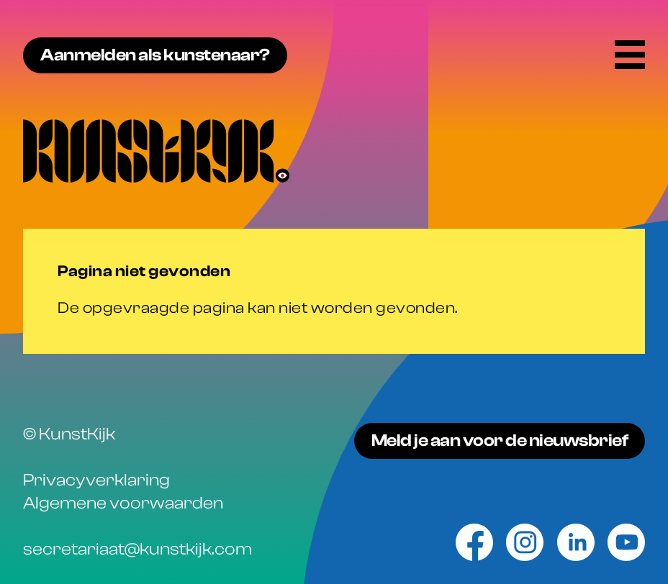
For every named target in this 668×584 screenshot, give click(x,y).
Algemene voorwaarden (123, 503)
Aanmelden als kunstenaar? (155, 55)
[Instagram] (524, 542)
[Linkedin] (576, 542)
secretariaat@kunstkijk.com (137, 549)
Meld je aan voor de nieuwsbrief (499, 440)
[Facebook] (474, 542)
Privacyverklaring (96, 480)
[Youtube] (626, 542)
